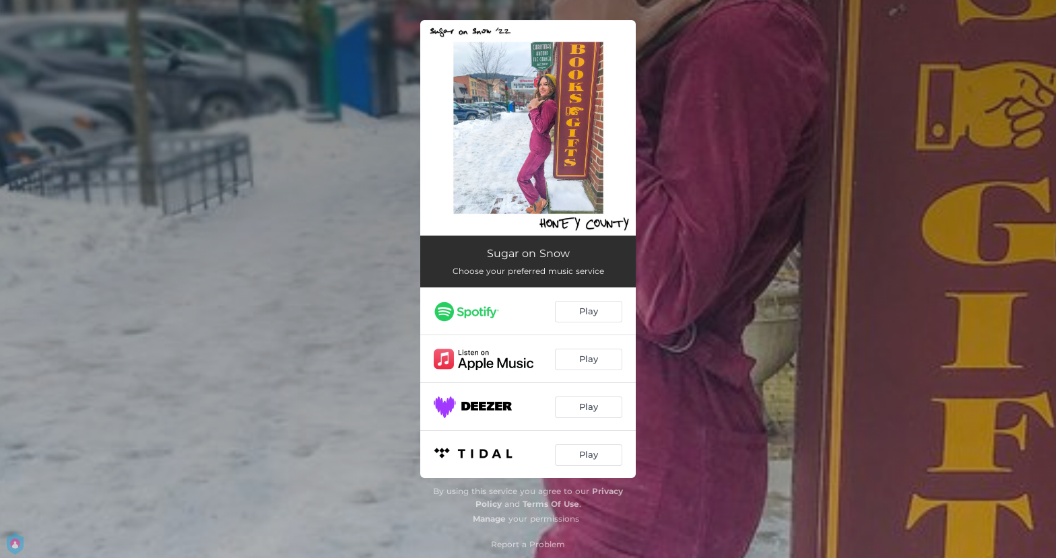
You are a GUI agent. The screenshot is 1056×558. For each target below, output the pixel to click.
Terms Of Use (551, 504)
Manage (489, 519)
